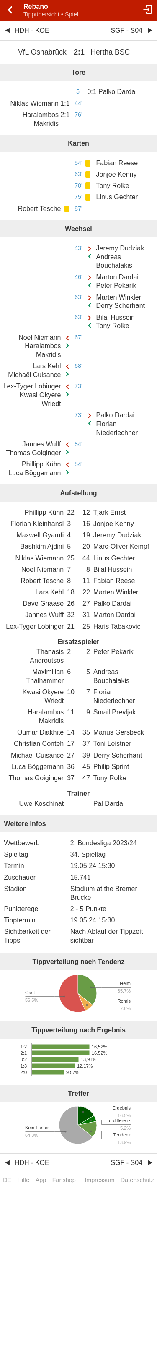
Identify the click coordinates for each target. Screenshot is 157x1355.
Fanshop (64, 1180)
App (41, 1180)
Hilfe (24, 1180)
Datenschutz (137, 1180)
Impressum (99, 1180)
